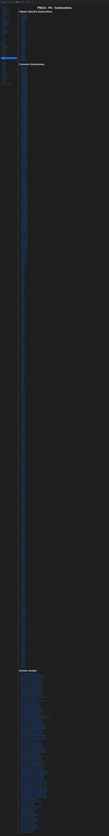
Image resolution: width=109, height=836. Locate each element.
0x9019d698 (24, 209)
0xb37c (23, 329)
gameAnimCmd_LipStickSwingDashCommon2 (33, 737)
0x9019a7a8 (24, 87)
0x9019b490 (24, 116)
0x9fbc (22, 311)
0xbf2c (22, 355)
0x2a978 (23, 60)
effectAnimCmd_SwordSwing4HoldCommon (33, 701)
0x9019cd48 (24, 182)
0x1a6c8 (23, 33)
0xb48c (23, 331)
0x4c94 (23, 282)
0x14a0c (23, 429)
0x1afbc (23, 482)
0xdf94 (22, 368)
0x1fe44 (23, 602)
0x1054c (23, 395)
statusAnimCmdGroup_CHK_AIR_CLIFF (32, 768)
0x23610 (23, 648)
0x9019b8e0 (24, 129)
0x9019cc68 (24, 176)
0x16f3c (23, 450)
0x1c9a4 (23, 575)
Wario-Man (5, 76)
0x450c (23, 271)
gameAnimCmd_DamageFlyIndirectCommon (33, 715)
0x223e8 (23, 632)
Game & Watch (6, 19)
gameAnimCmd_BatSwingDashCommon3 (32, 712)
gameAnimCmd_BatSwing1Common (30, 703)
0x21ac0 (23, 621)
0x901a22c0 (24, 249)
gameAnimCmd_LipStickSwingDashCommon (33, 735)
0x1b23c (23, 506)
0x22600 (23, 635)
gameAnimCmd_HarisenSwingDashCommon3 (33, 728)
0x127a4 (23, 411)
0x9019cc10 (24, 173)
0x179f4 (23, 462)
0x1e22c (23, 593)
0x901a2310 (24, 251)
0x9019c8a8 (24, 158)
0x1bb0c (23, 566)
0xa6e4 (23, 318)
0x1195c (23, 404)
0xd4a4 (23, 358)
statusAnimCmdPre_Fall (27, 810)
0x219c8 (23, 619)
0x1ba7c (23, 564)
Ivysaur (4, 29)
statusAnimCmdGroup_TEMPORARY (31, 801)
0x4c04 (23, 280)
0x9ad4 (23, 307)
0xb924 (23, 344)
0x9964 (23, 304)
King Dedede (5, 32)
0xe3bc (23, 371)
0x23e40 (23, 666)
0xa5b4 (23, 317)
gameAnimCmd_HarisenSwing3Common (32, 721)
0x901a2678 (24, 258)
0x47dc (23, 278)
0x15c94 (23, 437)
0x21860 (23, 610)
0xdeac (23, 366)
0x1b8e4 (23, 552)
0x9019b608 (24, 122)
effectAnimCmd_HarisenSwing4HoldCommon (33, 675)
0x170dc (23, 451)
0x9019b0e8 (24, 111)
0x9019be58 (24, 140)
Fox (3, 18)
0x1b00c (23, 484)
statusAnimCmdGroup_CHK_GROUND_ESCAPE (34, 790)
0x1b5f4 (23, 542)
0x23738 (23, 652)
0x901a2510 (24, 253)
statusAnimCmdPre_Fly (27, 812)
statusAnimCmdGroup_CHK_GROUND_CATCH (34, 788)
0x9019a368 (24, 74)
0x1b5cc (23, 541)
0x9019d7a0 (24, 211)
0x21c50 (23, 626)
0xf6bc (22, 382)
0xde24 (23, 364)
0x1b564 (23, 533)
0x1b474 (23, 524)
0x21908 (23, 615)
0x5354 (23, 300)
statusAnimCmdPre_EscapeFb (29, 808)
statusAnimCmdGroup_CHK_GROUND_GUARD (34, 792)
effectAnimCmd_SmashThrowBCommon (32, 690)
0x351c (23, 267)
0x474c (23, 277)
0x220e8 (23, 628)
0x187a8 (23, 27)
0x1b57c (23, 535)
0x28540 (23, 51)
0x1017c (23, 389)
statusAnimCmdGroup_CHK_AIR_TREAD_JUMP (34, 781)
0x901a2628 (24, 256)
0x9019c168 (24, 14)
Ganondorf (5, 21)
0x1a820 (23, 36)
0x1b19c (23, 502)
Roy (3, 61)
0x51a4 (23, 295)
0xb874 (23, 342)
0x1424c (23, 422)
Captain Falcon (6, 9)
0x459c (23, 273)
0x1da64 (23, 586)
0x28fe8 (23, 54)
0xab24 (23, 322)
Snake (4, 67)
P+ (13, 2)
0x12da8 (23, 25)
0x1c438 (23, 43)
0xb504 (23, 333)
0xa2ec (23, 313)
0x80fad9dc (24, 71)
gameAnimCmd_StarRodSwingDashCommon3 (33, 752)
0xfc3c (22, 386)
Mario (3, 43)
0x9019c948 (24, 160)
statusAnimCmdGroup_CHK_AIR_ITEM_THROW (34, 772)
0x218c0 (23, 612)
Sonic (3, 69)
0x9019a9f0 (24, 102)
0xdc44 (23, 360)
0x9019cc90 (24, 178)
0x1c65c (23, 572)
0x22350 (23, 630)
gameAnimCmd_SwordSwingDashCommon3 (33, 764)
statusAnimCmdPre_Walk (28, 832)
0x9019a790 (24, 85)
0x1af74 (23, 480)
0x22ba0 (23, 643)
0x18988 (23, 29)
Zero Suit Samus (6, 83)
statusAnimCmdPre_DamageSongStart (31, 806)
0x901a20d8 (24, 244)
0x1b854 (23, 548)
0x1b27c (23, 510)
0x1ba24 (23, 561)
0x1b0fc (23, 497)
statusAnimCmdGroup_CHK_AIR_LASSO (32, 777)
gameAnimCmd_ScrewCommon (29, 741)
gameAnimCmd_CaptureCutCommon (31, 713)
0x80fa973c (24, 69)
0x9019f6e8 (24, 18)
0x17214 (23, 453)
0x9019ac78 (24, 105)
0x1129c (23, 399)
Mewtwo (4, 49)
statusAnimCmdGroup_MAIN (28, 799)
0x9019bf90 (24, 142)
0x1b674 (23, 544)
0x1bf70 (23, 42)
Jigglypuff (4, 30)
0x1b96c (23, 555)
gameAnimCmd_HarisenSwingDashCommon (33, 724)
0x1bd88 (23, 40)
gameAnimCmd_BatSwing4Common (30, 706)
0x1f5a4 (23, 601)
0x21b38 (23, 623)
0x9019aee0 (24, 107)
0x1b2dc (23, 517)
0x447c (23, 269)
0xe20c (23, 369)
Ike (3, 27)
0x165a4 (23, 446)
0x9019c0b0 (24, 144)
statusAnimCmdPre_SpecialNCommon (31, 826)
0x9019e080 (24, 220)
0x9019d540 (24, 204)
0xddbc (23, 362)
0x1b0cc (23, 493)
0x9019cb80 (24, 167)
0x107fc (23, 397)
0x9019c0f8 (24, 145)
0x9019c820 (24, 156)
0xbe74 (23, 353)
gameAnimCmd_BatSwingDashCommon (32, 708)
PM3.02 (22, 2)
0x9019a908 (24, 94)
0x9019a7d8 (24, 89)
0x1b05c (23, 486)
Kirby (3, 34)
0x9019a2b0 (24, 73)
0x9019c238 (24, 149)
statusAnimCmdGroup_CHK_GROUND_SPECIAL (34, 797)
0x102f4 (23, 391)
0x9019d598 (24, 205)
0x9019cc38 (24, 175)
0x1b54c (23, 531)
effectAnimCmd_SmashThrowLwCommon (32, 695)
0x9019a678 (24, 83)
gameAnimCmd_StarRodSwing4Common (32, 746)
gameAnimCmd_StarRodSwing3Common (32, 744)
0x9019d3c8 (24, 198)
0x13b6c (23, 419)
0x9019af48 (24, 109)
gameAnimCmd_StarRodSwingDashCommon (33, 748)
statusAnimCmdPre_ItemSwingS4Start (31, 815)
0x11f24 (23, 408)
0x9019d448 (24, 200)
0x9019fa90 (24, 20)
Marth (4, 45)
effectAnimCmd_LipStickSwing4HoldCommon (33, 677)
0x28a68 (23, 53)
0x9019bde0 (24, 138)
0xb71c (23, 337)
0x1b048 (23, 38)
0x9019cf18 (24, 187)
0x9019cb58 (24, 165)
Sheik (3, 65)
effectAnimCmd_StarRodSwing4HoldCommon (33, 697)
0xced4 (23, 357)
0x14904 (23, 428)
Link (3, 36)
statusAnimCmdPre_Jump (28, 817)
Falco (3, 16)
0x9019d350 (24, 196)
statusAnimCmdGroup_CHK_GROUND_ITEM (33, 794)
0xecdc (23, 377)
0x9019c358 (24, 151)
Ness (3, 50)
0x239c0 (23, 664)
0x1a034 (23, 477)
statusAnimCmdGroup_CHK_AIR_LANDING (33, 775)
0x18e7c (23, 468)
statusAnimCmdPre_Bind (27, 803)
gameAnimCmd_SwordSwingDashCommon (32, 761)
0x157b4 (23, 433)
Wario (4, 74)
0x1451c (23, 424)
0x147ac (23, 426)
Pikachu (4, 56)
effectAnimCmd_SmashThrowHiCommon (32, 693)
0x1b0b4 (23, 491)
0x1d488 (23, 45)
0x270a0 (23, 49)
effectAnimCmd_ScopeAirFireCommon (31, 679)
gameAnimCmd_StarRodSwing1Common (32, 743)
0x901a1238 (24, 236)
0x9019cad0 (24, 164)
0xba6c (23, 348)
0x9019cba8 (24, 169)
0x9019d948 (24, 216)
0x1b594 (23, 537)
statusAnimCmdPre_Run (27, 823)
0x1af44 (23, 479)
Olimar (4, 52)
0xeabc (23, 373)
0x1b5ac (23, 539)
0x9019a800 (24, 91)
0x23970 (23, 663)
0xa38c (23, 315)
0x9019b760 (24, 124)
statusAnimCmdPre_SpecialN (29, 825)
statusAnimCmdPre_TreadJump (29, 828)
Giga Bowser (5, 23)
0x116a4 (23, 400)
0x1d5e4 (23, 584)
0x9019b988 (24, 131)
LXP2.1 (28, 2)
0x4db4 (23, 286)
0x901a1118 (24, 235)
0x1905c (23, 470)
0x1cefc (23, 577)
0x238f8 (23, 659)
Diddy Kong (5, 12)
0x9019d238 (24, 193)
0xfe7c (22, 388)
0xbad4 (23, 349)
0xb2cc (23, 327)
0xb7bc (23, 338)
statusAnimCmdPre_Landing (28, 821)
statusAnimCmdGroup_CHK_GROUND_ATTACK (34, 786)
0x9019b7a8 (24, 125)
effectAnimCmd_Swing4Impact (29, 699)
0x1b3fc (23, 522)
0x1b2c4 (23, 515)
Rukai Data (4, 2)
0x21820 (23, 608)
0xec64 (23, 375)
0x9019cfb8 (24, 189)
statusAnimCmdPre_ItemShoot (29, 814)
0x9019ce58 (24, 185)
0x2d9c (23, 264)
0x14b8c (23, 431)
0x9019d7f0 (24, 213)
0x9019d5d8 (24, 207)
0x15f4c (23, 440)
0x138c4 (23, 417)
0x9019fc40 (24, 229)
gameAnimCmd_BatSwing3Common (30, 704)
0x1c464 (23, 568)
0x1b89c (23, 550)
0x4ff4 (22, 291)
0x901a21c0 (24, 246)
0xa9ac (23, 320)
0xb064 (23, 324)
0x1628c (23, 444)
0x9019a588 (24, 78)
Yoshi (3, 80)
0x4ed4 (23, 287)
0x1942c (23, 471)
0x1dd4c (23, 588)
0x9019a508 (24, 76)
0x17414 (23, 455)
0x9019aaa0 (24, 103)
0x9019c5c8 (24, 154)
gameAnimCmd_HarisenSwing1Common (32, 719)
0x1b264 (23, 508)
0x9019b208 (24, 113)
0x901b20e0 (24, 262)
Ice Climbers (5, 25)
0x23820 (23, 655)
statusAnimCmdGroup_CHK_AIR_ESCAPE (32, 770)
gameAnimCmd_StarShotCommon (30, 754)
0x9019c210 (24, 147)
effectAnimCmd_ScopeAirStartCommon (31, 682)
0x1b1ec (23, 504)
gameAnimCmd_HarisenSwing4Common (32, 723)
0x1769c (23, 459)
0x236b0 (23, 650)
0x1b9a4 (23, 557)
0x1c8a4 (23, 573)
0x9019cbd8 (24, 171)
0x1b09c (23, 490)
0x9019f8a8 (24, 226)
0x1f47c (23, 599)
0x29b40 (23, 56)
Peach (4, 54)
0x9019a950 (24, 100)
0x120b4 (23, 409)
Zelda (3, 81)
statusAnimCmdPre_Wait (27, 830)
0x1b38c (23, 521)
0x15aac (23, 435)
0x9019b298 (24, 114)
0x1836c (23, 466)
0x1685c (23, 448)
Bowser (4, 7)
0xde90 (23, 23)
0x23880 (23, 657)
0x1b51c (23, 528)
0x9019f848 (24, 224)
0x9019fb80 (24, 227)
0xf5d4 (22, 380)
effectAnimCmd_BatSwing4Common (30, 673)
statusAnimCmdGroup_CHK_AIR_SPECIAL (32, 779)
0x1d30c (23, 582)
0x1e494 (23, 595)
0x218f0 (23, 613)
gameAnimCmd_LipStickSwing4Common (32, 733)
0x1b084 (23, 488)
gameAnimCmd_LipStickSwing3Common (32, 732)
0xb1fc (22, 326)
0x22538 (23, 633)
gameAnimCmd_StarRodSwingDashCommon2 (33, 750)
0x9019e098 (24, 222)
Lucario (4, 38)
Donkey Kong (6, 14)
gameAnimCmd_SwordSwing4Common (31, 759)
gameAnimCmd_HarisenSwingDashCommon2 (33, 726)
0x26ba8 (23, 47)
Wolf (3, 78)
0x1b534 (23, 530)
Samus (4, 63)
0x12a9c (23, 413)
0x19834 (23, 473)
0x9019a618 (24, 82)
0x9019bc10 (24, 133)
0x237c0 (23, 653)
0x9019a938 (24, 98)
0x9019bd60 (24, 134)
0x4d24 (23, 284)
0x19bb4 (23, 475)
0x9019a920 (24, 96)
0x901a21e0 (24, 247)
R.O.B (4, 60)
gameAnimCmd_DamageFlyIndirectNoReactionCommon (36, 717)
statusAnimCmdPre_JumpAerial (29, 819)
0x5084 (23, 293)
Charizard (5, 10)
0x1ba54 (23, 562)
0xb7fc (22, 340)
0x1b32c (23, 519)
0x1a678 (23, 31)
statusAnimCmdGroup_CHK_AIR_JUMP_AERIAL (34, 774)
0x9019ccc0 (24, 180)
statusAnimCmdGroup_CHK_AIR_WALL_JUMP (33, 783)
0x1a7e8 (23, 34)
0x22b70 (23, 641)
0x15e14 (23, 439)
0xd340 (23, 22)
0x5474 (23, 302)
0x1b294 (23, 511)
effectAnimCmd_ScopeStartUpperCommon (32, 688)
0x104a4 (23, 393)
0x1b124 (23, 499)
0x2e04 (23, 266)
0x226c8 (23, 637)
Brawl (10, 2)
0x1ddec (23, 592)
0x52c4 (23, 298)
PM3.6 (17, 2)
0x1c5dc (23, 570)
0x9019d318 (24, 195)
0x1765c (23, 457)
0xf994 (22, 384)
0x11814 (23, 402)
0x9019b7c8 (24, 127)
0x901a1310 (24, 240)
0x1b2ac (23, 513)
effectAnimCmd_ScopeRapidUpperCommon (33, 686)
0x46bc (23, 275)
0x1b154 (23, 501)
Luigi (3, 41)
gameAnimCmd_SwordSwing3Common (31, 757)
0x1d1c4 (23, 581)
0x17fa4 (23, 464)
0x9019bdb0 (24, 136)
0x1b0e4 (23, 495)
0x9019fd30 (24, 231)
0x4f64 (22, 289)
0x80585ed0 (24, 67)
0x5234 (23, 297)
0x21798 (23, 604)
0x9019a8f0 (24, 93)
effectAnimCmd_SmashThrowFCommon (31, 692)
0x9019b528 (24, 120)
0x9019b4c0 (24, 118)
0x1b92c (23, 553)
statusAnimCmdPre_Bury (27, 804)
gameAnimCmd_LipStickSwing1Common (32, 730)
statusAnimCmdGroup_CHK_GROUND (31, 784)
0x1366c (23, 415)
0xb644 (23, 335)
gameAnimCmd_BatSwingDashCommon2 (32, 710)
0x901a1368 (24, 242)
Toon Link (5, 72)
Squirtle (4, 70)
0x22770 (23, 639)
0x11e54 (23, 406)
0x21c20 (23, 624)
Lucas (4, 40)
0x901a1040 (24, 233)
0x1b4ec (23, 526)
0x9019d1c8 (24, 191)
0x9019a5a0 (24, 80)
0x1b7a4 (23, 546)
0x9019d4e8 (24, 202)
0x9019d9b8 (24, 218)
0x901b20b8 (24, 260)
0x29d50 (23, 58)
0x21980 (23, 617)
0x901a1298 (24, 238)
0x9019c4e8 (24, 153)
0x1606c (23, 442)
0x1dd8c (23, 590)
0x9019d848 (24, 215)
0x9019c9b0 (24, 162)
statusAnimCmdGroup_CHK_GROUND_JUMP (33, 795)
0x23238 (23, 644)
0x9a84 (23, 306)
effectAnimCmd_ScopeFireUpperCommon (32, 684)
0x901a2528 (24, 255)
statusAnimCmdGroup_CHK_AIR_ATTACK (32, 766)
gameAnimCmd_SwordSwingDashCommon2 (33, 763)
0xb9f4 (22, 346)
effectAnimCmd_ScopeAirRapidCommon (32, 681)
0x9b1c (23, 309)
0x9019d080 (24, 16)
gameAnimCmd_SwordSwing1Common (31, 755)
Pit (3, 58)
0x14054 (23, 420)
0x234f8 (23, 646)
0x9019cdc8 (24, 184)
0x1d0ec (23, 579)
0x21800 (23, 606)
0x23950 (23, 661)
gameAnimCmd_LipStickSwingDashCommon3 (33, 739)
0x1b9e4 (23, 559)
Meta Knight (5, 47)
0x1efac (23, 597)
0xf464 (22, 378)
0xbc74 (23, 351)
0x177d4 (23, 460)
